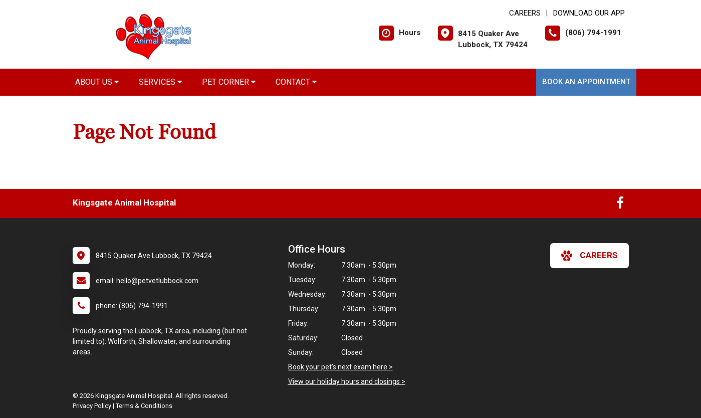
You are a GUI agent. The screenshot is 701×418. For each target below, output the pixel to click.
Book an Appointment (586, 81)
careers (589, 255)
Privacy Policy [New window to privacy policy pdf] (92, 405)
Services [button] (160, 82)
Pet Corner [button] (229, 82)
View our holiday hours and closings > (346, 381)
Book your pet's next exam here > (340, 367)
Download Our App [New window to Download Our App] (589, 13)
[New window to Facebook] (620, 205)
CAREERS (525, 13)
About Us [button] (97, 82)
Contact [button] (296, 82)
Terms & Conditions (144, 405)
